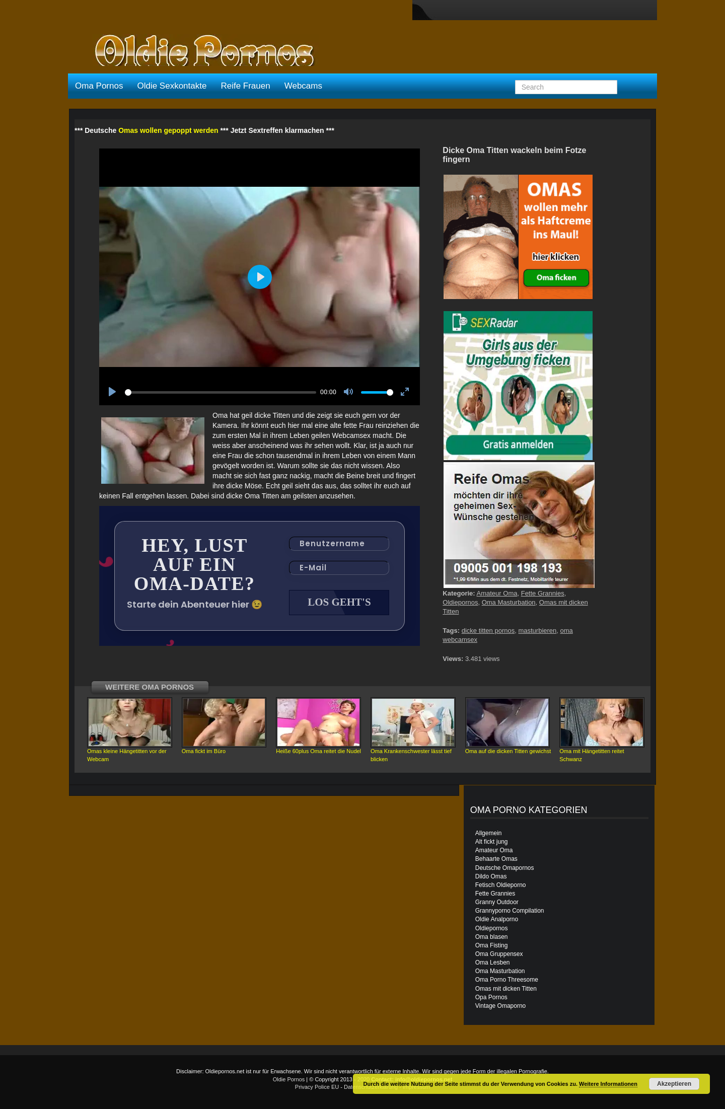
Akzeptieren (674, 1083)
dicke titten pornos (488, 630)
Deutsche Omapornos (504, 867)
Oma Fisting (491, 945)
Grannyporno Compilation (509, 910)
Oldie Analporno (496, 919)
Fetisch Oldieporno (500, 885)
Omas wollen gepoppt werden (168, 130)
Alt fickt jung (491, 841)
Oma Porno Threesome (506, 979)
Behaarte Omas (496, 858)
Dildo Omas (491, 876)
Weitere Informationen (608, 1084)
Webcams (303, 86)
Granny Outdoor (497, 902)
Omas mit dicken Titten (506, 988)
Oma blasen (491, 936)
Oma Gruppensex (499, 953)
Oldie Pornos (289, 1079)
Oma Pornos (99, 86)
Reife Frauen (245, 86)
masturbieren (537, 630)
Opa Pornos (491, 997)
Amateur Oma (497, 593)
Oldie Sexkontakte (171, 86)
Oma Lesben (492, 962)
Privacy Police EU (317, 1087)
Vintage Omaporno (500, 1005)
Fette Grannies (542, 593)
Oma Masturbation (509, 602)
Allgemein (488, 833)
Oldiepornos (460, 602)
